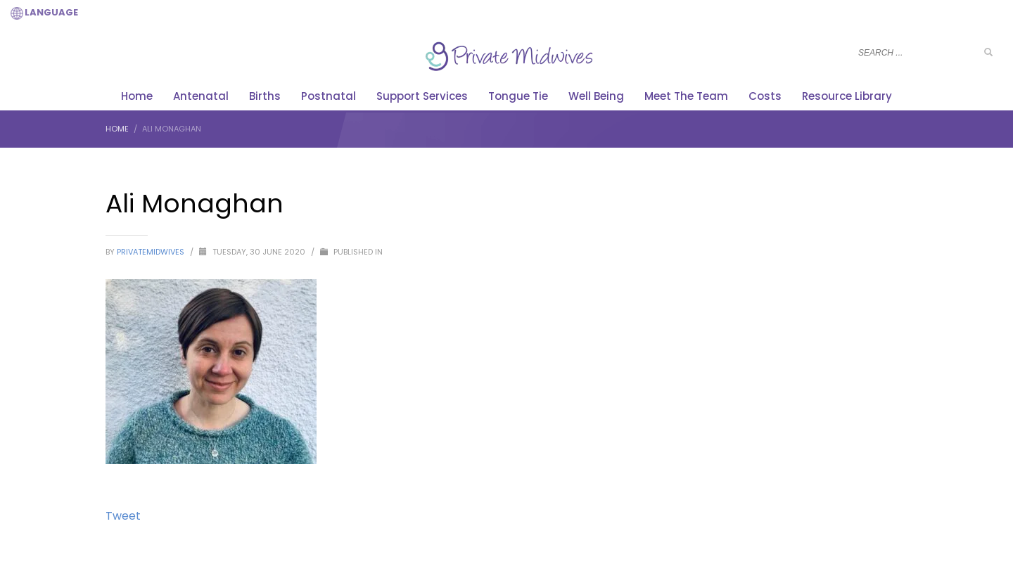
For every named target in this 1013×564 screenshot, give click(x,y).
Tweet (123, 516)
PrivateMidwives (151, 251)
